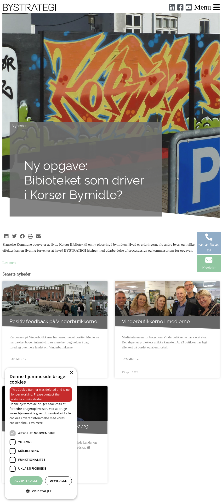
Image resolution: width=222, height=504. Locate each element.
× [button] (71, 373)
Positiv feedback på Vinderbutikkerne (53, 321)
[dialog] (41, 433)
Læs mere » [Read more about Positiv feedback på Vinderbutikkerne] (18, 359)
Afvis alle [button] (58, 481)
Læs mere (9, 263)
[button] (6, 236)
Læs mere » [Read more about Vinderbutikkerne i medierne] (130, 359)
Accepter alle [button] (26, 481)
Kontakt (209, 268)
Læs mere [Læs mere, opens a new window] (36, 423)
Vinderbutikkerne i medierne (156, 321)
